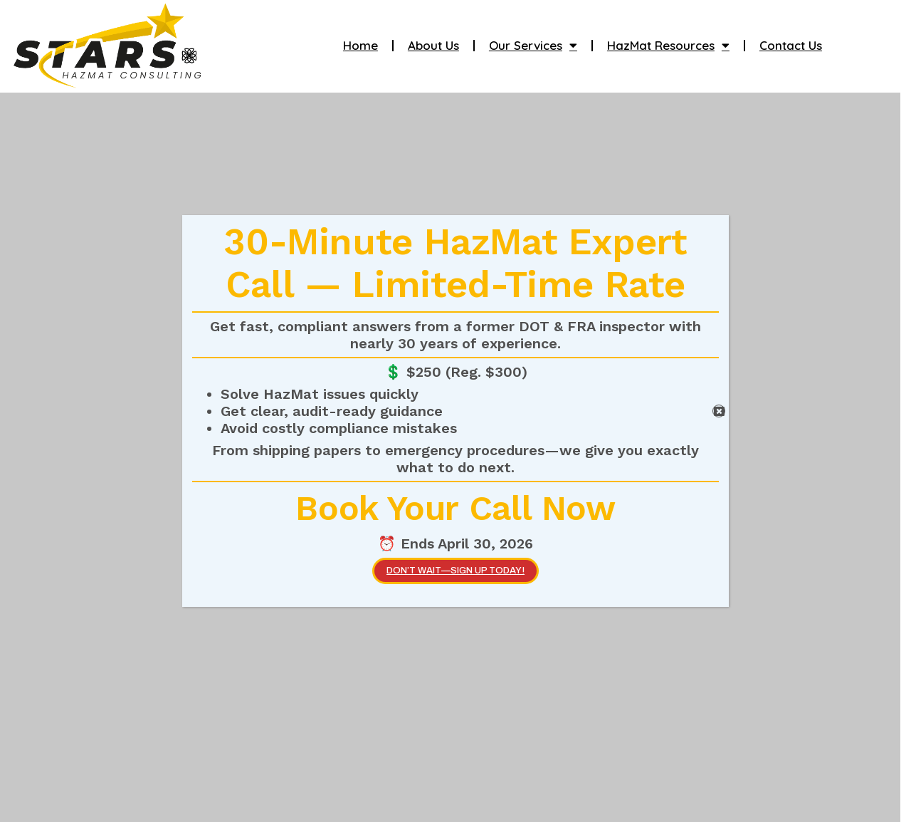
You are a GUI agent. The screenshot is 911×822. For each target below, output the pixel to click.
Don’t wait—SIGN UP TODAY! (455, 571)
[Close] (718, 411)
